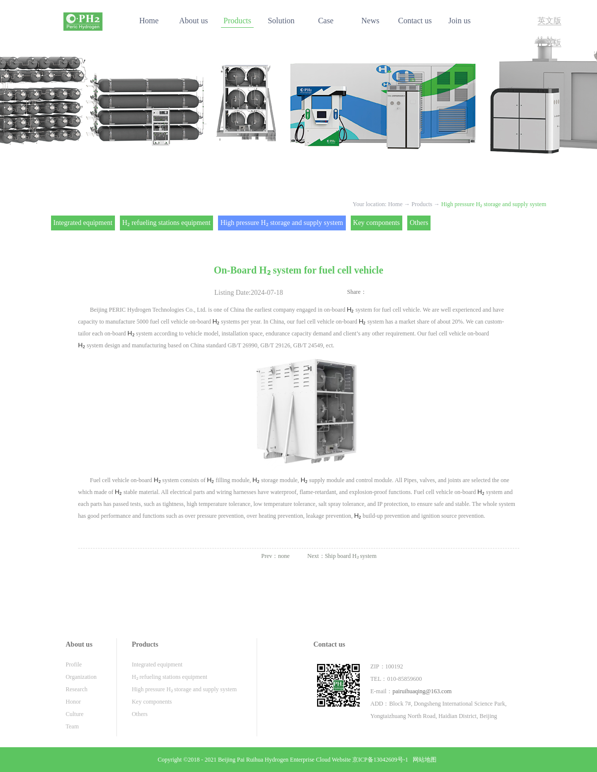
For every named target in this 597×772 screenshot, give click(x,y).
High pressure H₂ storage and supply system (493, 204)
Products (422, 204)
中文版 (549, 42)
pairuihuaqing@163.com (421, 691)
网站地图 (423, 759)
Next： (342, 555)
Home (149, 20)
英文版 (549, 20)
